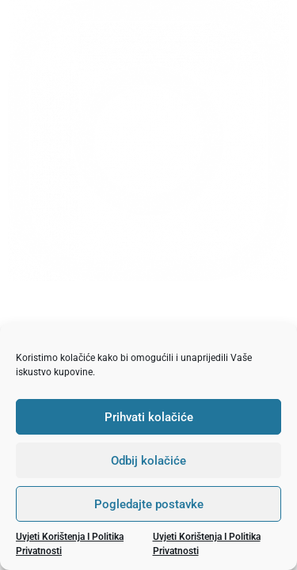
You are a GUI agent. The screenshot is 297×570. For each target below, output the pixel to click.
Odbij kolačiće (148, 461)
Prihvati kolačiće (149, 417)
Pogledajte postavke (149, 504)
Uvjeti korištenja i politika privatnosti (70, 544)
